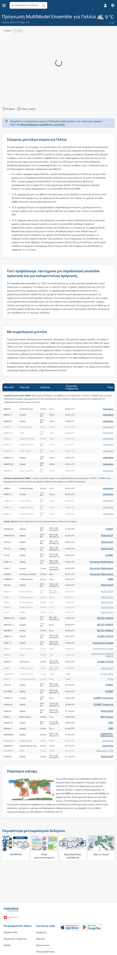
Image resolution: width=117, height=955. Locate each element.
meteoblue (108, 409)
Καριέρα (40, 936)
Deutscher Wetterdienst (102, 566)
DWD (111, 740)
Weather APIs (11, 929)
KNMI (110, 585)
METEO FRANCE (105, 629)
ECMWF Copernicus (104, 714)
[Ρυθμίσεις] (112, 5)
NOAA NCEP (107, 539)
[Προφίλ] (105, 5)
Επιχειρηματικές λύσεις (18, 923)
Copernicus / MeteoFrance (107, 753)
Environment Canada (103, 655)
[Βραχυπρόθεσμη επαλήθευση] (72, 871)
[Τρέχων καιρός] (106, 19)
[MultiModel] (15, 871)
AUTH (110, 695)
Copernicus (108, 761)
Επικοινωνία (42, 942)
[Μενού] (4, 5)
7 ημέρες (7, 30)
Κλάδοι (7, 942)
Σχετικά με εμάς (45, 923)
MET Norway (107, 734)
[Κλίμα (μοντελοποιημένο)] (44, 871)
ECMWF (109, 533)
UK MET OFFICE (106, 648)
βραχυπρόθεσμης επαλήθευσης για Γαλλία (42, 124)
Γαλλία (5, 22)
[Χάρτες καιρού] (101, 871)
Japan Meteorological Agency (103, 668)
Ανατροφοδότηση (45, 949)
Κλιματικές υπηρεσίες (15, 936)
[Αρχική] (11, 909)
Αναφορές (41, 929)
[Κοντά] (43, 5)
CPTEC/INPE (107, 688)
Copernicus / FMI (105, 773)
